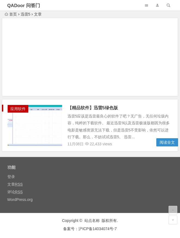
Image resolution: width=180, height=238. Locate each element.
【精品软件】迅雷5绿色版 (93, 108)
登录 (11, 176)
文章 (15, 184)
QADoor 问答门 (23, 5)
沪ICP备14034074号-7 (97, 229)
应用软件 (18, 109)
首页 (11, 14)
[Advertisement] (90, 58)
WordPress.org (20, 199)
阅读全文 (167, 142)
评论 (15, 192)
